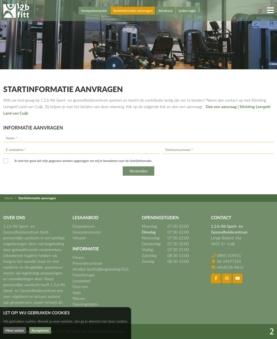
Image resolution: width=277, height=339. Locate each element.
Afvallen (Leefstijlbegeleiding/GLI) (100, 269)
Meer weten (14, 330)
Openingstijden (85, 304)
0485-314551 (229, 255)
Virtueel (79, 237)
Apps (76, 292)
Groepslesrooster (94, 10)
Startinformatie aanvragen (133, 10)
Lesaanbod (81, 280)
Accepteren (40, 330)
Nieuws (78, 298)
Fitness (78, 257)
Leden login (187, 10)
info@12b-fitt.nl (230, 267)
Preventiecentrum (87, 263)
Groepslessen (83, 226)
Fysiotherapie (83, 274)
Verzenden (138, 171)
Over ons (80, 286)
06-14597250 (229, 261)
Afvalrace (165, 10)
